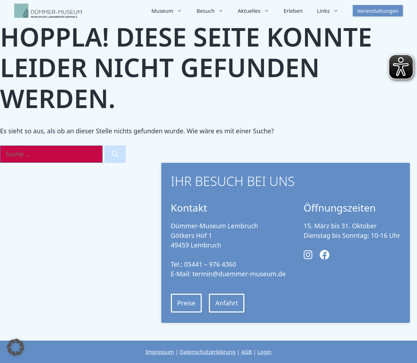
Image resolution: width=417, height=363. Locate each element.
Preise (186, 303)
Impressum (160, 351)
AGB (246, 351)
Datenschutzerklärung (207, 351)
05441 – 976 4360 (210, 264)
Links (331, 10)
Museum (170, 10)
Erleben (293, 10)
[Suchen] (115, 154)
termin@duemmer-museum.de (239, 273)
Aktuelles (257, 10)
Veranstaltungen (378, 10)
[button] (15, 347)
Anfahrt (226, 303)
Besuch (213, 10)
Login (264, 351)
